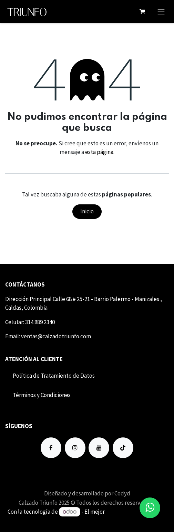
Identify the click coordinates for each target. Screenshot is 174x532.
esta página (99, 152)
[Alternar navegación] (161, 11)
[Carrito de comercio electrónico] (142, 11)
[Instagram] (75, 447)
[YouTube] (99, 447)
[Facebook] (51, 447)
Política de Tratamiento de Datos (54, 375)
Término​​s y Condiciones (42, 395)
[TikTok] (123, 447)
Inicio (87, 211)
